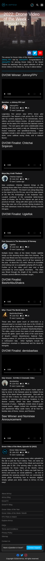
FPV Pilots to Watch (9, 517)
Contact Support (34, 548)
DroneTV (5, 501)
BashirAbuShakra (16, 313)
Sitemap (5, 536)
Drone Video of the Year (11, 509)
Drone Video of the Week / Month (14, 513)
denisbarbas (14, 381)
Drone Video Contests (18, 450)
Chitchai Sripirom (16, 177)
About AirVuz (6, 494)
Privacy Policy (7, 533)
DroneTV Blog (7, 505)
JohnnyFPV (23, 60)
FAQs (4, 525)
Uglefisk (13, 245)
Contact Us (6, 541)
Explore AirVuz (7, 520)
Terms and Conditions (10, 529)
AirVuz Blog (6, 497)
